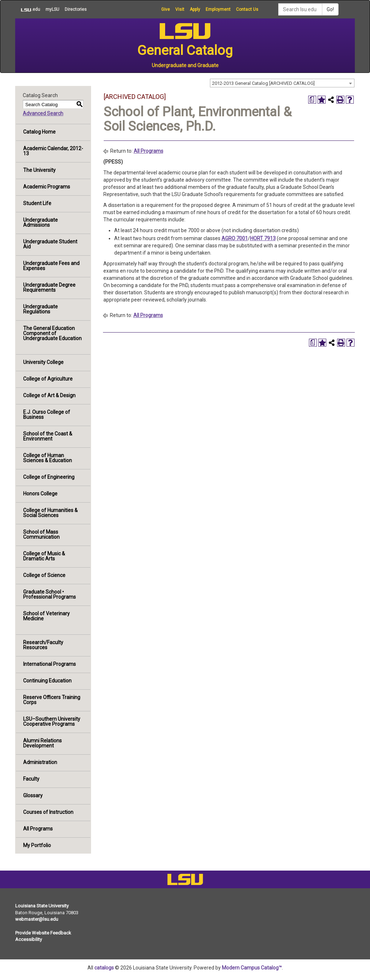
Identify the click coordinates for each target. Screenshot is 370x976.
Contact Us (247, 9)
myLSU (52, 9)
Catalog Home (39, 132)
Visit (179, 9)
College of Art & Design (49, 395)
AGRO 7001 (234, 238)
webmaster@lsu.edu (36, 919)
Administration (40, 762)
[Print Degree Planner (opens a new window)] (312, 100)
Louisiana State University (42, 905)
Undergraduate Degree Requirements (49, 287)
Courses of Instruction (48, 812)
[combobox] (282, 83)
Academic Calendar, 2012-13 (53, 151)
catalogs (104, 968)
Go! (330, 9)
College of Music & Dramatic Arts (44, 556)
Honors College (40, 493)
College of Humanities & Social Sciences (50, 512)
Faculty (31, 779)
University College (43, 362)
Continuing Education (47, 681)
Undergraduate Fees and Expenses (51, 265)
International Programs (49, 664)
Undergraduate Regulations (40, 309)
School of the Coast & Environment (47, 436)
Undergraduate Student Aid (50, 244)
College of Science (44, 575)
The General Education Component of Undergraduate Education (52, 333)
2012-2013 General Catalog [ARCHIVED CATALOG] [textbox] (263, 83)
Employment (218, 9)
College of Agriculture (48, 379)
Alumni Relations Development (42, 743)
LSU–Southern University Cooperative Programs (51, 721)
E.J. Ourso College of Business (46, 414)
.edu (27, 9)
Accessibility (28, 939)
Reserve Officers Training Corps (51, 699)
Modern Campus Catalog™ (252, 968)
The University (39, 170)
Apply (195, 9)
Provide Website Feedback (43, 933)
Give (165, 9)
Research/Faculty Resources (43, 644)
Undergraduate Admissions (40, 222)
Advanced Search (43, 113)
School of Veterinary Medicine (46, 616)
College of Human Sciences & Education (47, 457)
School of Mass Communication (41, 534)
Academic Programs (46, 187)
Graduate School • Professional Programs (49, 594)
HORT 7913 (263, 238)
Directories (76, 9)
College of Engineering (48, 477)
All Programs (38, 829)
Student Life (37, 203)
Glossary (33, 795)
